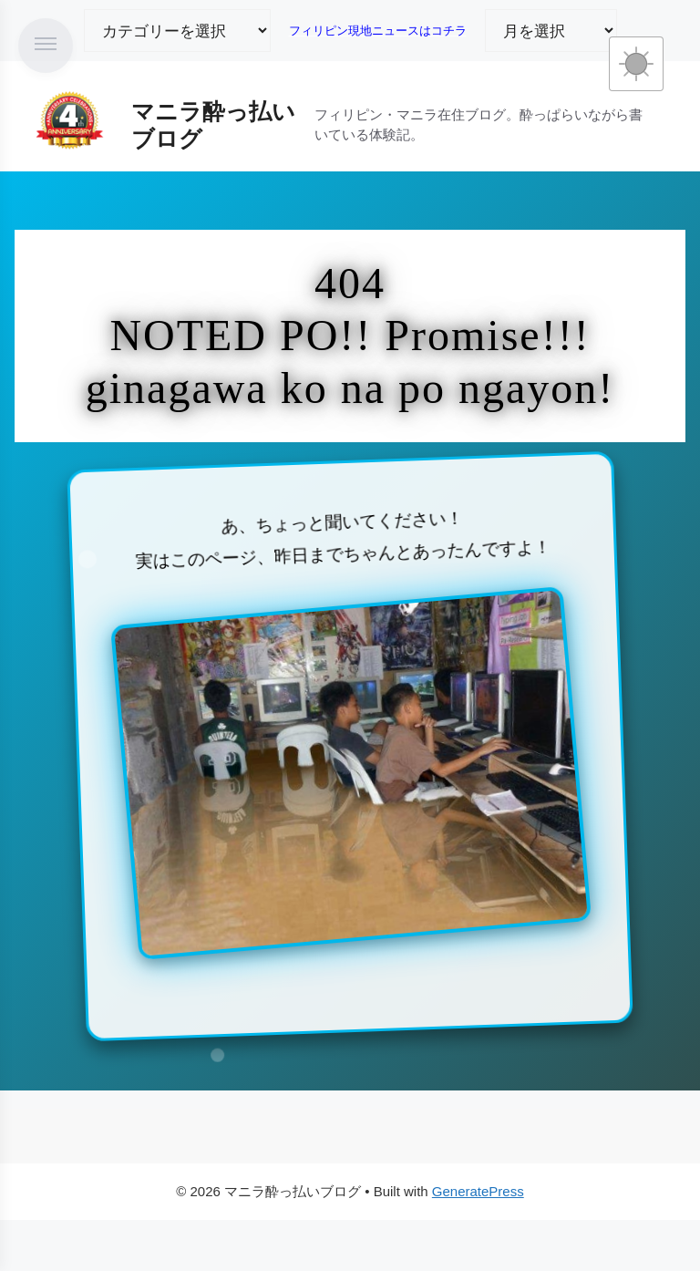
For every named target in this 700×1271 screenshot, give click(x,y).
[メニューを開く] (45, 45)
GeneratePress (478, 1191)
